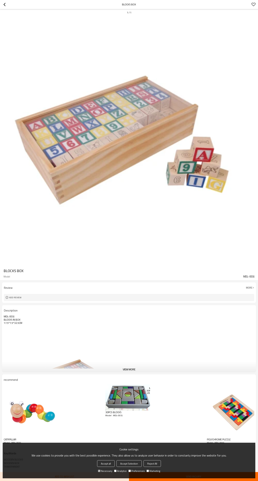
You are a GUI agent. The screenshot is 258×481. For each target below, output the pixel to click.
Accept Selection (129, 463)
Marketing (153, 471)
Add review (15, 297)
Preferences (136, 471)
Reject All (152, 463)
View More (129, 369)
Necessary (105, 471)
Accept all (106, 463)
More (249, 287)
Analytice (120, 471)
